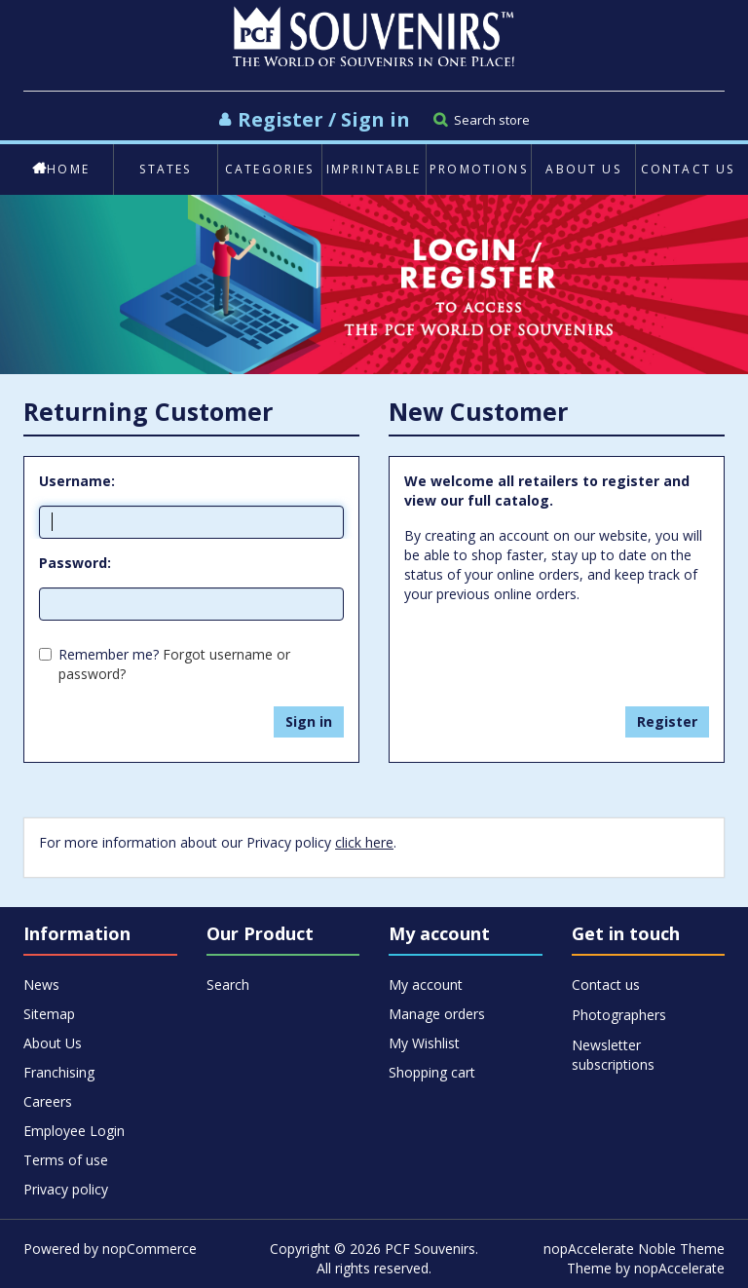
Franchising (58, 1072)
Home (61, 169)
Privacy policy (65, 1189)
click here (364, 842)
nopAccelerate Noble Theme (634, 1248)
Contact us (688, 169)
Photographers (619, 1014)
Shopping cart (432, 1072)
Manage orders (437, 1013)
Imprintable (374, 169)
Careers (47, 1101)
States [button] (165, 169)
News (41, 984)
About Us (582, 169)
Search (227, 984)
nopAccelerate (679, 1268)
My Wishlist (424, 1043)
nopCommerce (149, 1248)
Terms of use (65, 1160)
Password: (75, 562)
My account (426, 984)
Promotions (479, 169)
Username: (77, 481)
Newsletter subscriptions (613, 1046)
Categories (270, 169)
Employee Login (74, 1130)
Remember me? (108, 654)
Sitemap (49, 1013)
